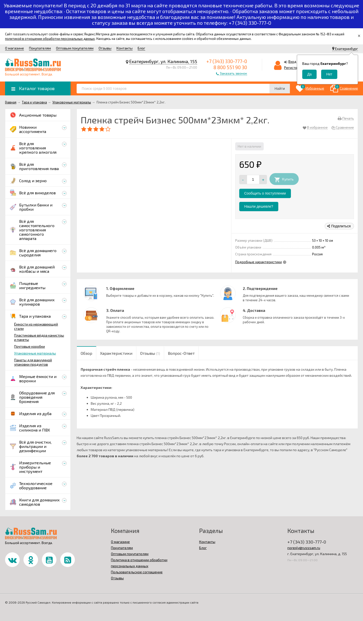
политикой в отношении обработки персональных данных (50, 39)
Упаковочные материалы (35, 353)
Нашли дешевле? (258, 206)
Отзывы (105, 48)
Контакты (124, 48)
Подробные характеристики (258, 262)
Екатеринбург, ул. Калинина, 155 (163, 61)
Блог (141, 48)
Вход (292, 61)
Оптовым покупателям (75, 48)
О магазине (14, 48)
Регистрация (294, 67)
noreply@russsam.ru (303, 548)
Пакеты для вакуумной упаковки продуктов (33, 362)
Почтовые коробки (29, 346)
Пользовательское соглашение (137, 572)
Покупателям (40, 48)
